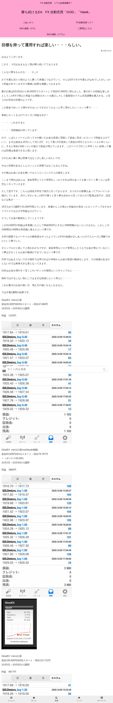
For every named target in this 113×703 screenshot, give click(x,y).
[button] (104, 369)
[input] (56, 369)
